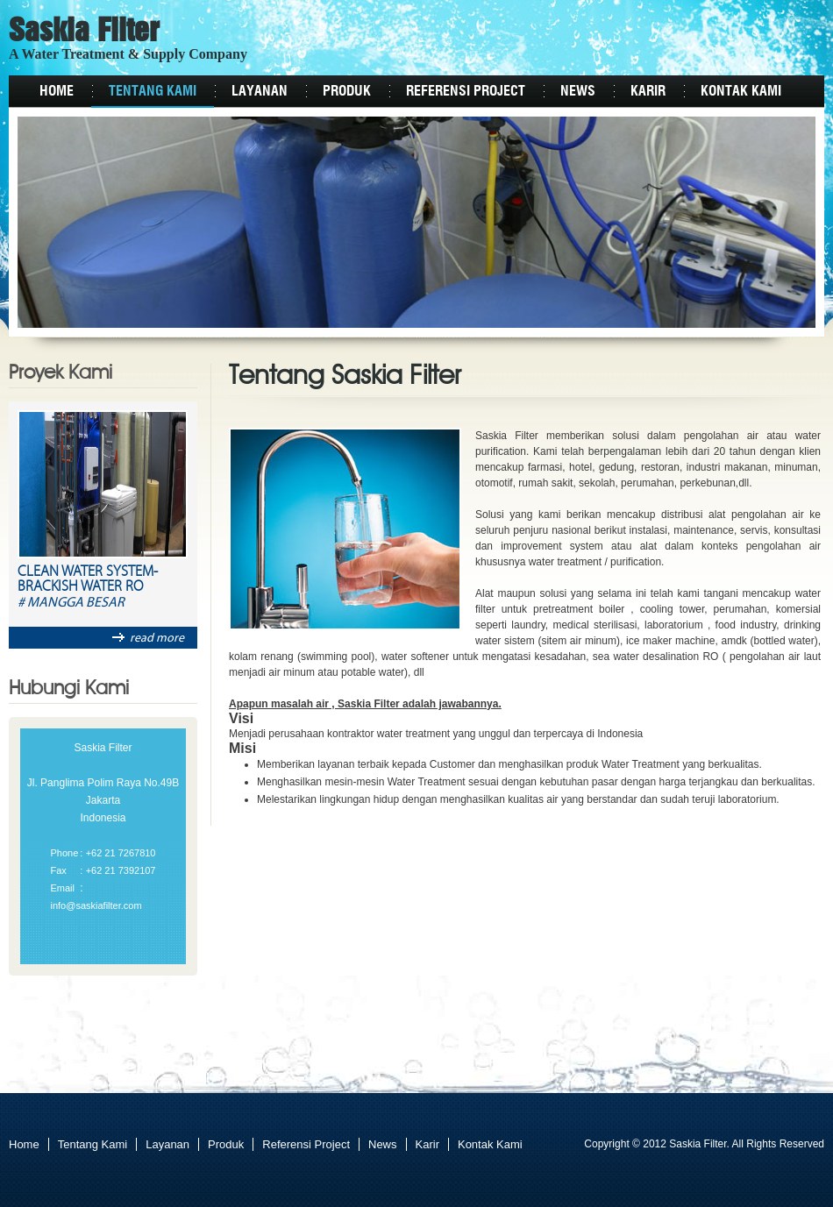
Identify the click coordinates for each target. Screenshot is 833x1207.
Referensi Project (465, 91)
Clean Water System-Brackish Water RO (88, 579)
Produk (347, 91)
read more (148, 638)
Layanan (259, 91)
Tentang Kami (152, 91)
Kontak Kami (741, 91)
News (577, 91)
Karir (648, 91)
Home (56, 91)
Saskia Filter (84, 32)
